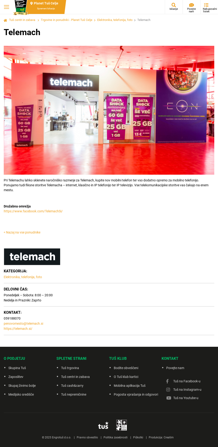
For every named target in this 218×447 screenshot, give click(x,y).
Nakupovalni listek (207, 10)
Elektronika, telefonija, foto (114, 20)
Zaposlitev (15, 377)
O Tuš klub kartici (126, 377)
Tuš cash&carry (72, 385)
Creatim (169, 437)
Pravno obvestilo (87, 437)
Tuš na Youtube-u (185, 398)
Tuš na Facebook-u (187, 381)
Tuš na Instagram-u (187, 389)
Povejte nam (191, 10)
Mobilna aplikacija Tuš (129, 385)
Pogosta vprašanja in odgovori (136, 394)
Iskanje (174, 8)
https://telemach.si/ (18, 328)
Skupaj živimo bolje (22, 385)
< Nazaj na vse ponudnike (22, 232)
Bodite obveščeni (126, 368)
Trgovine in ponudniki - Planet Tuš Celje (66, 20)
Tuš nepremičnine (73, 394)
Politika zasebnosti (116, 437)
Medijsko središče (21, 394)
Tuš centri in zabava (22, 20)
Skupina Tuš (17, 368)
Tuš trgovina (70, 368)
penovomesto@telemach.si (23, 323)
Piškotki (138, 437)
